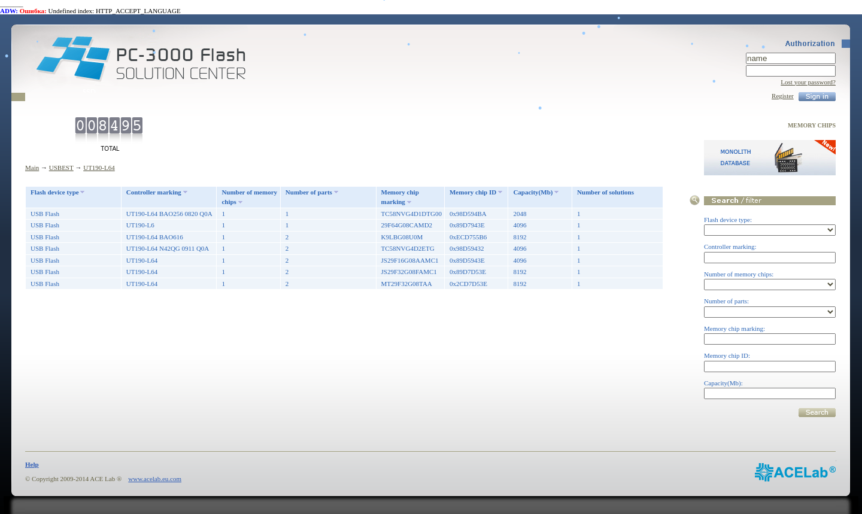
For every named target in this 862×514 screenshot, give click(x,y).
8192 (519, 237)
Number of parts (309, 192)
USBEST (61, 167)
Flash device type (55, 192)
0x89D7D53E (468, 271)
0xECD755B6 (468, 237)
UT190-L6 (140, 225)
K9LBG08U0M (402, 237)
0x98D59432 (467, 248)
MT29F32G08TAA (406, 283)
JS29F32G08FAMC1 (409, 271)
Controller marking (153, 192)
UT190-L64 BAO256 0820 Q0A (169, 213)
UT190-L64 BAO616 (154, 237)
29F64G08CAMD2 (407, 225)
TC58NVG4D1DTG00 (411, 213)
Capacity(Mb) (533, 192)
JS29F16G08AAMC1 (410, 260)
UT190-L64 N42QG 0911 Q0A (168, 248)
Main (32, 167)
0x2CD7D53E (468, 283)
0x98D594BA (468, 213)
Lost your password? (808, 82)
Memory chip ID (473, 192)
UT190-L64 (99, 167)
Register (783, 95)
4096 (519, 225)
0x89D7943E (467, 225)
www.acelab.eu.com (154, 478)
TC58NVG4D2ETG (408, 248)
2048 (519, 213)
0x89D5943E (467, 260)
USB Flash (45, 213)
